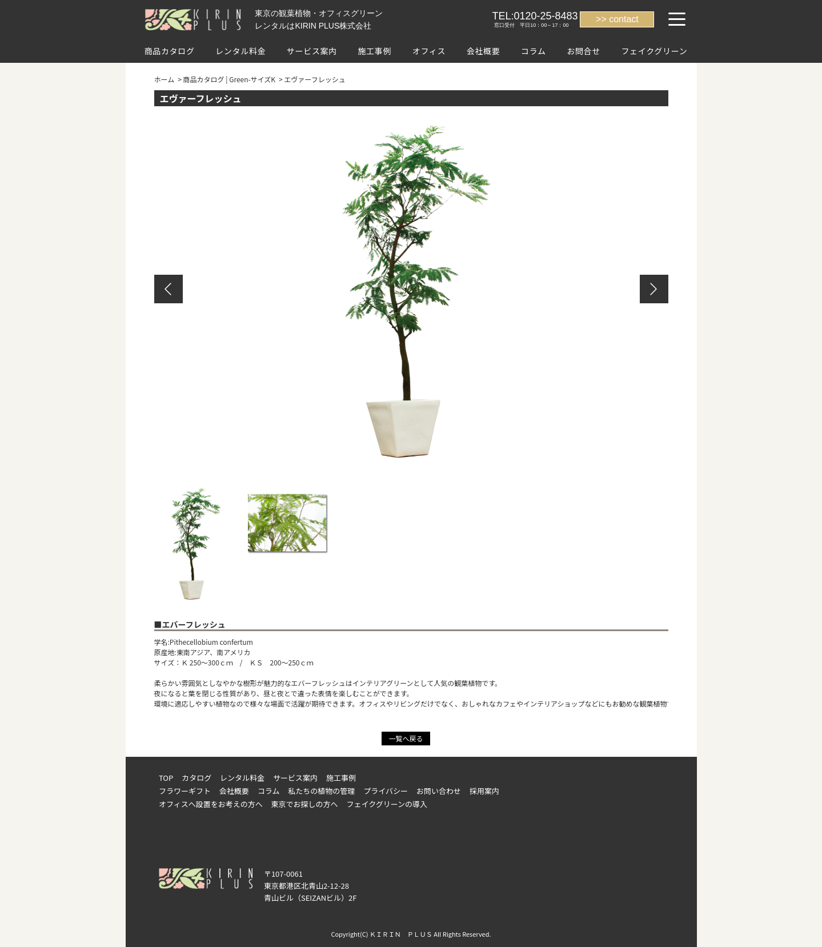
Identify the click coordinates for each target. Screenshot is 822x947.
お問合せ (583, 51)
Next (654, 289)
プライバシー (385, 790)
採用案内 (484, 790)
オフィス (429, 51)
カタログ (196, 777)
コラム (533, 51)
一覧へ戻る (405, 738)
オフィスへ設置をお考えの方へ (211, 803)
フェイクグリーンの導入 (387, 803)
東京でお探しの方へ (304, 803)
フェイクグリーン (654, 51)
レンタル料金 (240, 51)
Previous (168, 289)
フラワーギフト (185, 790)
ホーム (164, 79)
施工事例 (374, 51)
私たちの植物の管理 (321, 790)
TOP (166, 777)
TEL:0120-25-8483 (535, 16)
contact (624, 19)
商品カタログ (170, 51)
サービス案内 (312, 51)
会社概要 (483, 51)
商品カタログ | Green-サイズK (229, 79)
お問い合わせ (438, 790)
